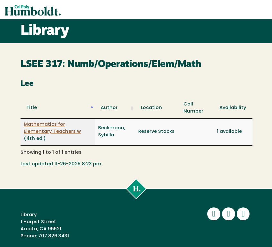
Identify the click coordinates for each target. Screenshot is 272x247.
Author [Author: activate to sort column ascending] (109, 107)
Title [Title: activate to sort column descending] (31, 107)
